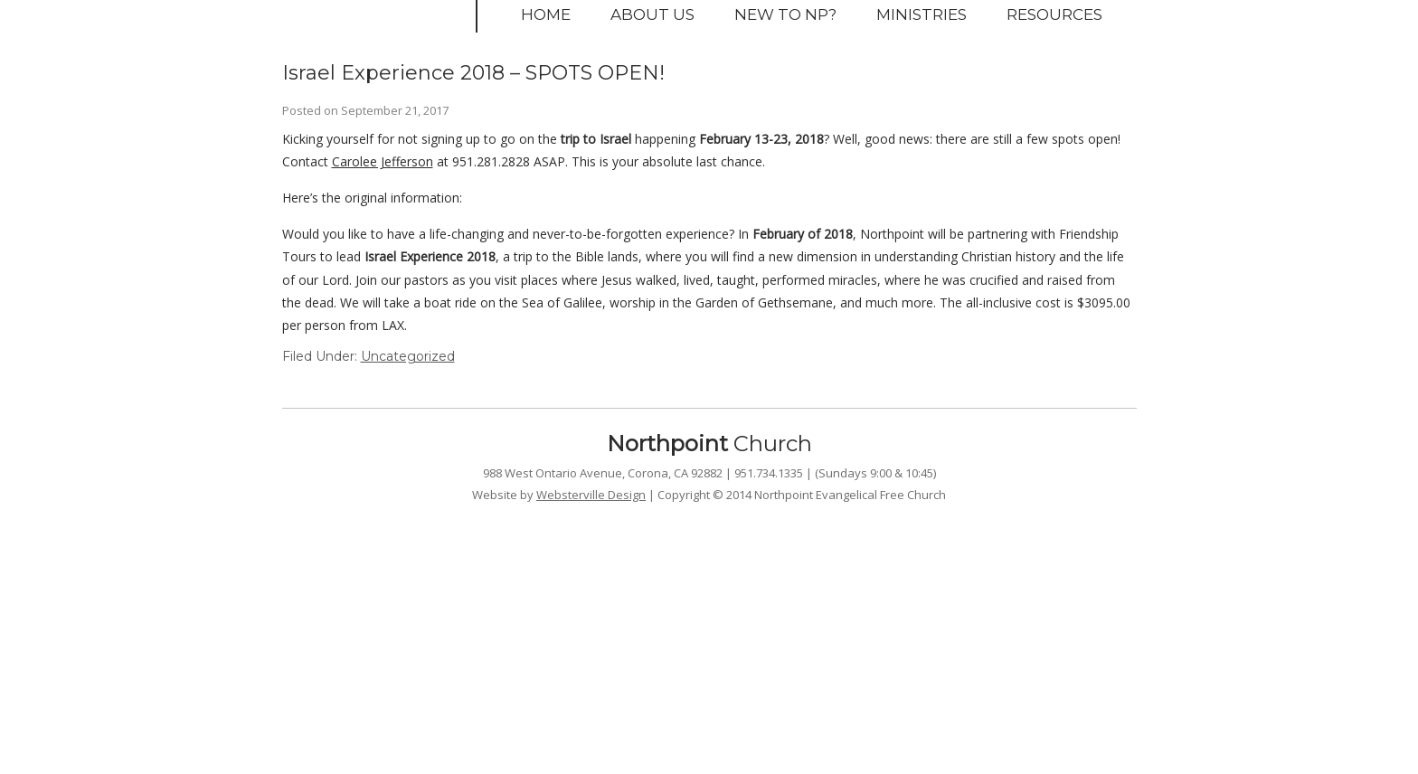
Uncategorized (408, 356)
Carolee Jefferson (382, 161)
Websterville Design (591, 494)
